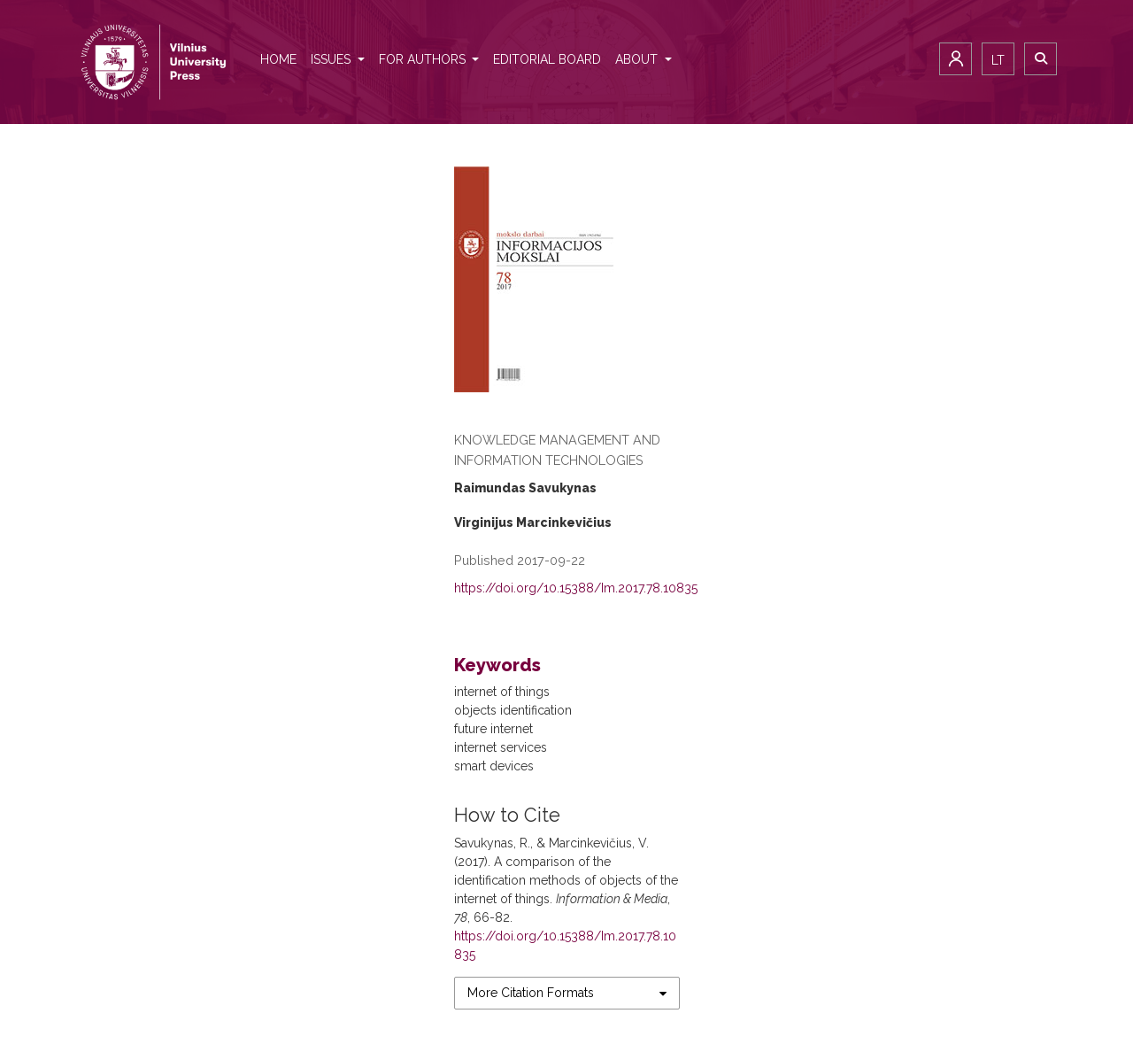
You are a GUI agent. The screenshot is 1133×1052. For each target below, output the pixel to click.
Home (278, 59)
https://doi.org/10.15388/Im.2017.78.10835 (576, 588)
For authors (424, 59)
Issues (332, 59)
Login (955, 59)
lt (998, 60)
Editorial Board (547, 59)
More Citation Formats (530, 993)
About (638, 59)
